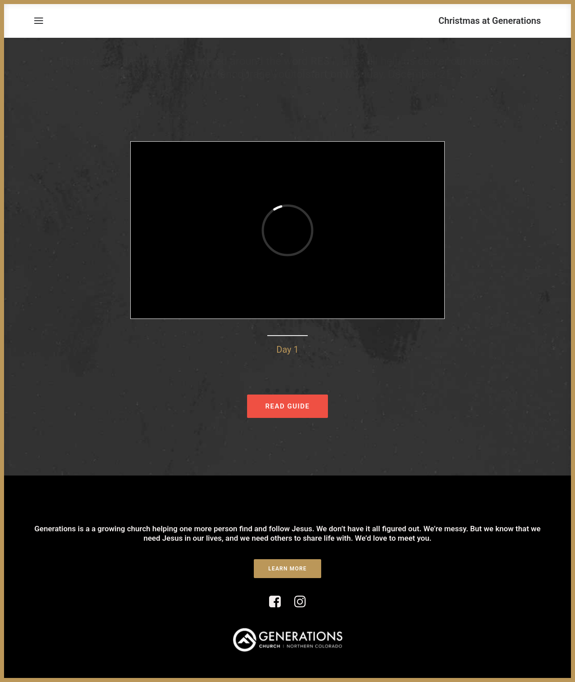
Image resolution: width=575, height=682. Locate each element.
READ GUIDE (287, 406)
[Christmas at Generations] (489, 20)
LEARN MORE (287, 568)
